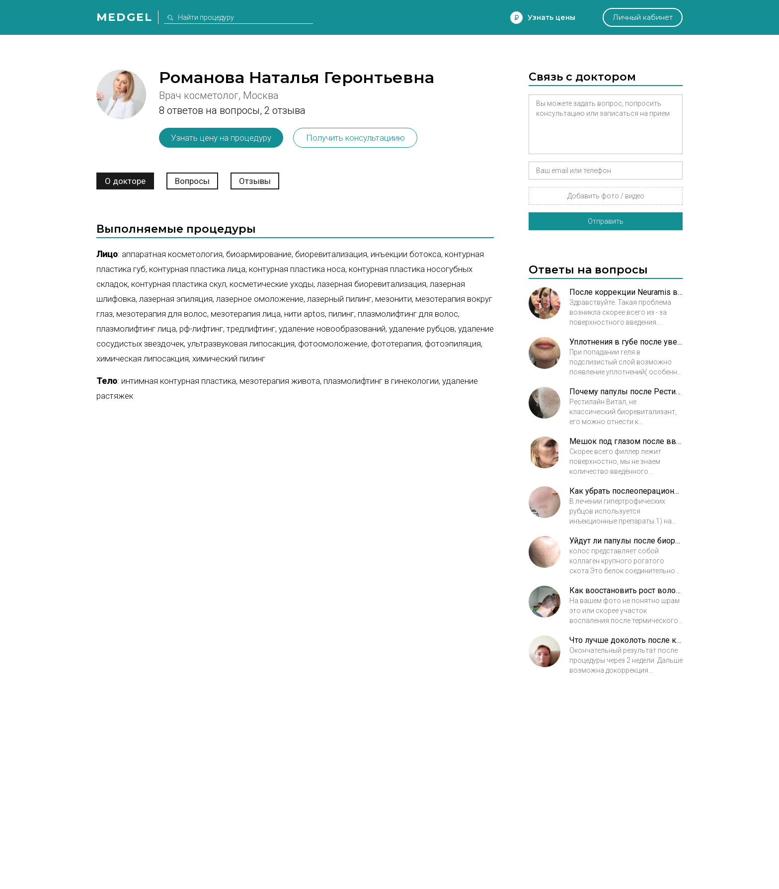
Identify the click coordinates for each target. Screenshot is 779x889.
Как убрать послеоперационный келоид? (626, 491)
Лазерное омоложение (260, 299)
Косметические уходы (271, 284)
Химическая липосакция (142, 358)
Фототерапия (396, 344)
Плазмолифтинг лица (136, 329)
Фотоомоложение (333, 344)
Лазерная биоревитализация (371, 284)
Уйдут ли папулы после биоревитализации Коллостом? (626, 540)
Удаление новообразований (332, 329)
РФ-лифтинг (201, 329)
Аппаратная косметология (172, 254)
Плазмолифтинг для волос (408, 314)
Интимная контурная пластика (178, 381)
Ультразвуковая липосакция (241, 344)
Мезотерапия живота (279, 381)
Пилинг (341, 314)
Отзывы (255, 181)
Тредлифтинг (251, 329)
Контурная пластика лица (197, 269)
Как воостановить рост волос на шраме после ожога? (626, 590)
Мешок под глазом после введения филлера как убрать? (626, 441)
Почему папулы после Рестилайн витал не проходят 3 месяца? (626, 391)
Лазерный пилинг (339, 299)
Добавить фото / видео (605, 196)
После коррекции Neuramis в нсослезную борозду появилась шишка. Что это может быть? (626, 292)
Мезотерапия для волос (161, 314)
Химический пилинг (228, 358)
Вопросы (192, 181)
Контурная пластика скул (178, 284)
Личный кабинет (643, 17)
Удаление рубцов (422, 329)
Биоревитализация (331, 254)
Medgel (124, 17)
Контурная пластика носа (297, 269)
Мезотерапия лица (246, 314)
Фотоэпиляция (453, 344)
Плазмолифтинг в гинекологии (381, 381)
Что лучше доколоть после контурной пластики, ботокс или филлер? (626, 640)
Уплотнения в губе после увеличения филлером (626, 342)
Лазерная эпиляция (176, 299)
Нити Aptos (304, 314)
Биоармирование (259, 254)
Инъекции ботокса (406, 254)
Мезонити (393, 299)
